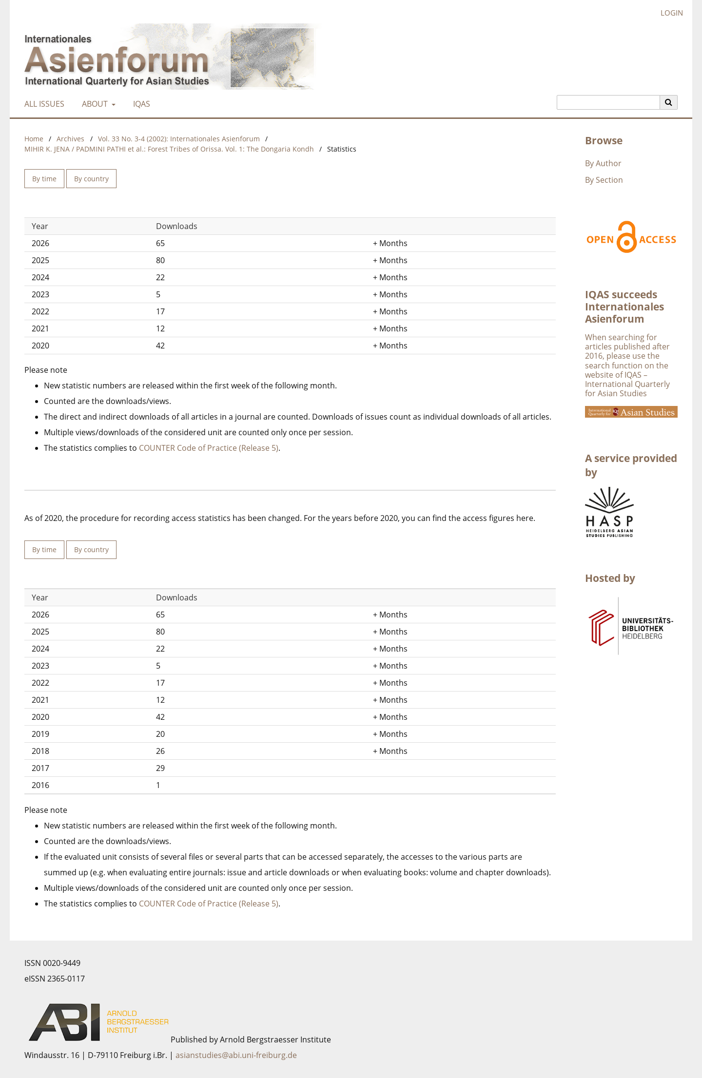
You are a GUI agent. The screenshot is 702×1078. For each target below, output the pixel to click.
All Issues (42, 104)
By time (44, 178)
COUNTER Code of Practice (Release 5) (208, 448)
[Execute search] (669, 102)
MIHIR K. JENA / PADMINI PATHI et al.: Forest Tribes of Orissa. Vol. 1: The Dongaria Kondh (169, 149)
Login (668, 13)
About (94, 104)
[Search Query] (608, 102)
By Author (603, 163)
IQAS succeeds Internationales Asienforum (624, 307)
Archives (70, 138)
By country (91, 178)
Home (33, 138)
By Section (604, 179)
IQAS (139, 104)
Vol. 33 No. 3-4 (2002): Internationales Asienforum (179, 138)
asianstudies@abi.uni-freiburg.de (236, 1055)
